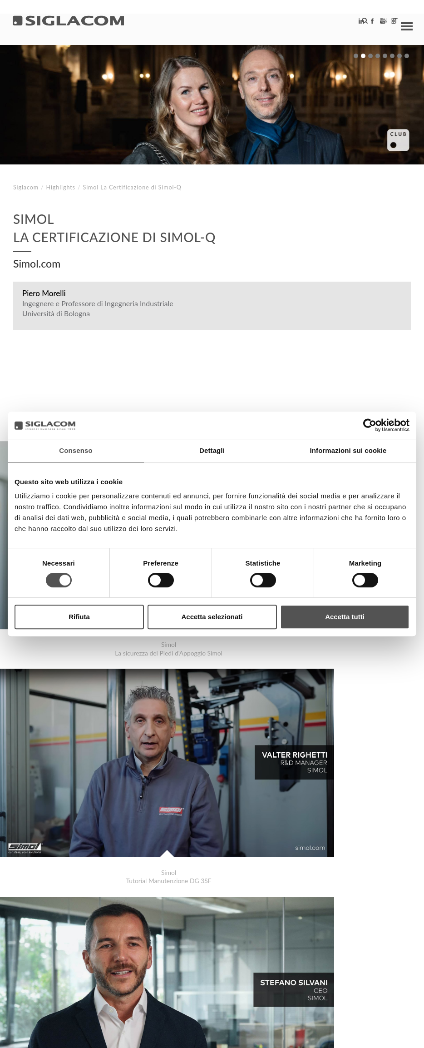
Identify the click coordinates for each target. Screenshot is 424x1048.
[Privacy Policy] (37, 1035)
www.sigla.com (384, 1035)
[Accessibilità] (215, 1035)
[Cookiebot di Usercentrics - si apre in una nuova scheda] (369, 425)
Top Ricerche (45, 959)
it (386, 25)
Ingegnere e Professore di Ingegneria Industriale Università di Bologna (97, 308)
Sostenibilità (147, 959)
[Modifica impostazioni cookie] (150, 1035)
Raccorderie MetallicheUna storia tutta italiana (97, 927)
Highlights (60, 187)
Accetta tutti (345, 617)
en (374, 25)
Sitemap (96, 959)
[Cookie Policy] (83, 1035)
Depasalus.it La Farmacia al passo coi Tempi (91, 918)
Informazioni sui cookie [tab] (348, 450)
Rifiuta (79, 617)
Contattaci (204, 959)
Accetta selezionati (211, 617)
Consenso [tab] (75, 450)
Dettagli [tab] (212, 450)
